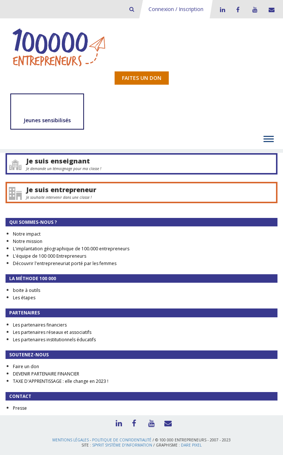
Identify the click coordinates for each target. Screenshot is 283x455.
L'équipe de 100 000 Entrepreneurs (49, 256)
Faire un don (26, 366)
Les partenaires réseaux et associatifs (52, 332)
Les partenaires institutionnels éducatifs (54, 339)
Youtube (254, 9)
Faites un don (141, 77)
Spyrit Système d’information (122, 445)
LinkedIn (221, 9)
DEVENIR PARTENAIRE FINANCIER (46, 374)
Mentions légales (70, 439)
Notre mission (27, 241)
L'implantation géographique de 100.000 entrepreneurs (71, 249)
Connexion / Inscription (176, 9)
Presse (20, 408)
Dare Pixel (191, 445)
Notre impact (27, 234)
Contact (270, 9)
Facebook (237, 9)
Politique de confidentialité (121, 439)
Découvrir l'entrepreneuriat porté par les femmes (64, 263)
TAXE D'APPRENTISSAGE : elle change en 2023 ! (60, 381)
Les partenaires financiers (40, 325)
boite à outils (26, 290)
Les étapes (24, 297)
